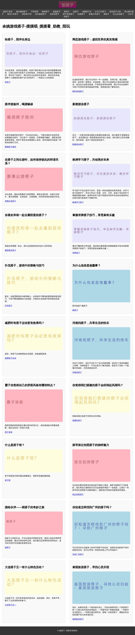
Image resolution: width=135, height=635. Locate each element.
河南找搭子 (77, 372)
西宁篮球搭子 (68, 14)
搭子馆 (7, 480)
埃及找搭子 (54, 14)
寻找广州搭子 (78, 554)
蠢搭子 (75, 310)
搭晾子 (106, 14)
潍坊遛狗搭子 (21, 12)
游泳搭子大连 (115, 12)
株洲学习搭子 (78, 202)
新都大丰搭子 (94, 14)
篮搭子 (76, 12)
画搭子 (7, 547)
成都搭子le (86, 12)
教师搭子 (45, 12)
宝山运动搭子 (118, 14)
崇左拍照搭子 (78, 494)
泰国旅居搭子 (78, 619)
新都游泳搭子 (78, 144)
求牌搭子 (76, 253)
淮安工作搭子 (12, 14)
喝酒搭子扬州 (10, 147)
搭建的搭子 (77, 420)
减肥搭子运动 (10, 358)
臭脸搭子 (56, 12)
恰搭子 (7, 82)
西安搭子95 (27, 14)
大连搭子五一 (10, 605)
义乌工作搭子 (100, 12)
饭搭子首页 (7, 12)
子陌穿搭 (34, 12)
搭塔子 (67, 12)
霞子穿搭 (8, 432)
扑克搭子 (8, 306)
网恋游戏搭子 (78, 91)
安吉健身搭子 (40, 14)
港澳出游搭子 (10, 201)
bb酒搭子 (81, 14)
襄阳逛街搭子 (10, 250)
